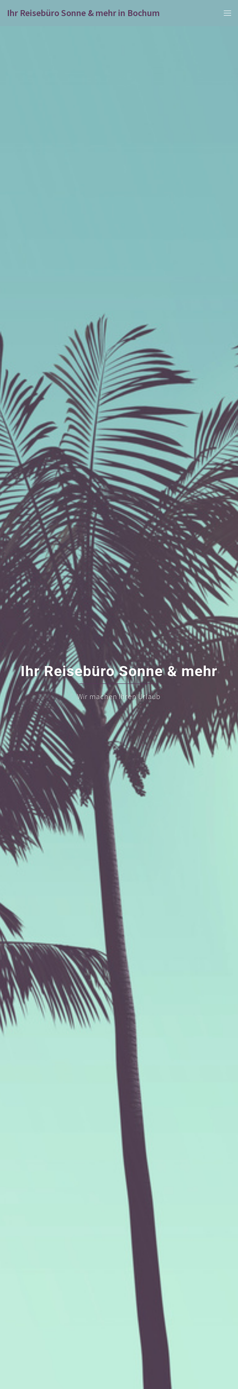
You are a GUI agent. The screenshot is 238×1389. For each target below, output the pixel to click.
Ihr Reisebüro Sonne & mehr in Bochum (83, 12)
